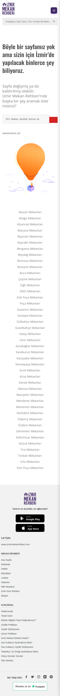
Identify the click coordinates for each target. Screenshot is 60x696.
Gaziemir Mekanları (30, 309)
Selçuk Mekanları (30, 443)
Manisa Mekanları (30, 389)
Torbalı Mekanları (30, 455)
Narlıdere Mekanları (30, 413)
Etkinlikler (6, 573)
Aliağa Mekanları (30, 218)
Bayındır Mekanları (30, 236)
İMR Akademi (7, 586)
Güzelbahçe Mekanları (30, 328)
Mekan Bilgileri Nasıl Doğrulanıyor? (18, 620)
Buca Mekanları (30, 273)
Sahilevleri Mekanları (30, 431)
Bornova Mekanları (30, 261)
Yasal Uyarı (6, 615)
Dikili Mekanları (30, 291)
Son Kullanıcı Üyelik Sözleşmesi (17, 647)
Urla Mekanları (30, 462)
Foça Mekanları (30, 303)
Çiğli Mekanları (30, 285)
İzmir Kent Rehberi (10, 591)
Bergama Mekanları (30, 249)
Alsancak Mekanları (30, 224)
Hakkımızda (7, 611)
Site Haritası (7, 660)
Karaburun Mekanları (30, 352)
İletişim (4, 596)
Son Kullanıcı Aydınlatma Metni (16, 642)
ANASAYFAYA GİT (11, 133)
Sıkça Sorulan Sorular (12, 656)
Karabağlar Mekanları (30, 346)
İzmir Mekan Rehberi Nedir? (15, 638)
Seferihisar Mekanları (30, 437)
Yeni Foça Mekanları (30, 468)
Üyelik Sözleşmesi (10, 629)
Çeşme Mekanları (30, 279)
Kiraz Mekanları (30, 376)
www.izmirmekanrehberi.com (15, 544)
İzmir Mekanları (30, 340)
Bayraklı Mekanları (30, 242)
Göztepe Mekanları (30, 315)
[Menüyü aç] (54, 10)
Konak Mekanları (30, 382)
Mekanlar (5, 564)
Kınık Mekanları (30, 370)
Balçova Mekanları (30, 230)
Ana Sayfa (6, 560)
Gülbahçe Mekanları (30, 321)
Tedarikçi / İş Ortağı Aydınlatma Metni (19, 651)
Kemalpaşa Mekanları (30, 364)
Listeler (4, 578)
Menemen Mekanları (30, 407)
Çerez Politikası (9, 633)
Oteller (4, 569)
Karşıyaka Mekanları (30, 358)
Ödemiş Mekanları (30, 419)
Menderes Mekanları (30, 401)
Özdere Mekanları (30, 425)
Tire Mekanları (30, 449)
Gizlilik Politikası (9, 625)
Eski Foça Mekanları (30, 297)
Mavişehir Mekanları (30, 395)
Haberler (5, 582)
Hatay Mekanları (30, 334)
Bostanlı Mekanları (30, 267)
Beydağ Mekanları (30, 255)
